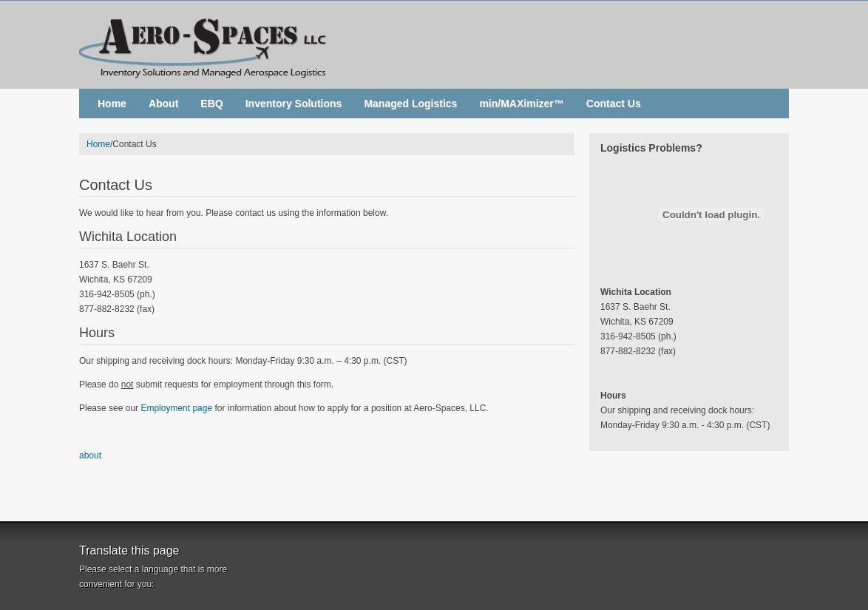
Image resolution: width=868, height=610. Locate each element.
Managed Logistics (410, 103)
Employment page (176, 408)
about (90, 455)
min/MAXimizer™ (521, 103)
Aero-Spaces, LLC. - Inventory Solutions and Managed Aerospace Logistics (434, 44)
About (163, 103)
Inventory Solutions (293, 103)
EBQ (211, 103)
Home (112, 103)
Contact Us (613, 103)
